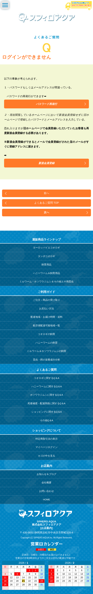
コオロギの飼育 (46, 334)
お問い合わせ (46, 491)
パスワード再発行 (46, 104)
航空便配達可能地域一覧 (46, 325)
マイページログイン (46, 447)
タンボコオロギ (46, 256)
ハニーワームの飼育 (46, 342)
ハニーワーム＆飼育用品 (46, 273)
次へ (46, 212)
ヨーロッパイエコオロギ (46, 247)
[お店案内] (46, 528)
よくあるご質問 (46, 369)
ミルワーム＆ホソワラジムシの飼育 (46, 351)
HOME (46, 499)
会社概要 (46, 482)
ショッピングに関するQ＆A (46, 412)
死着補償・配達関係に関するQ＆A (47, 403)
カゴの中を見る (46, 456)
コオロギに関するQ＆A (46, 378)
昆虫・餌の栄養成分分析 (46, 359)
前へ (46, 193)
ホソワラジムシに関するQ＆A (46, 395)
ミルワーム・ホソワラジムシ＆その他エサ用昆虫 (46, 281)
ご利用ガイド (46, 291)
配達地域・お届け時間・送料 (46, 317)
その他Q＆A (46, 420)
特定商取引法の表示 (46, 439)
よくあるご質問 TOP (46, 202)
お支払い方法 (46, 308)
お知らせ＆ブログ (46, 474)
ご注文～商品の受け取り (46, 300)
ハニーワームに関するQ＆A (46, 386)
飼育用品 (46, 264)
